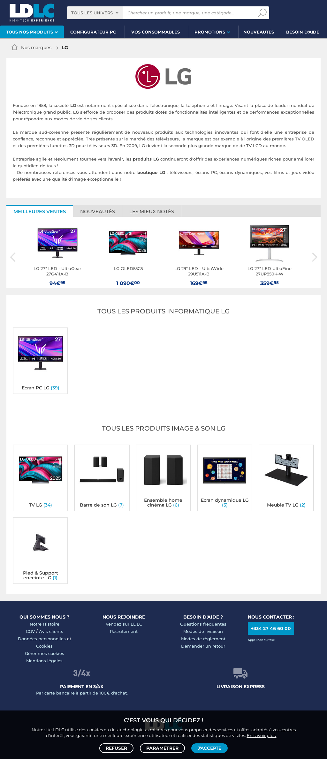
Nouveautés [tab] (97, 211)
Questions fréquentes (203, 624)
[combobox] (95, 12)
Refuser (116, 748)
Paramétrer (162, 748)
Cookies (44, 646)
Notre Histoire (44, 624)
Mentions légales (44, 660)
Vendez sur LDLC (124, 624)
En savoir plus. (262, 735)
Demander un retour (203, 646)
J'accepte (209, 748)
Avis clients (51, 631)
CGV (30, 631)
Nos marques (36, 47)
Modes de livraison (203, 631)
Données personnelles (42, 638)
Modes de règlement (203, 638)
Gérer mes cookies (44, 653)
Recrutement (124, 631)
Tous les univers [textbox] (92, 12)
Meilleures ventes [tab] (39, 211)
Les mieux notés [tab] (151, 211)
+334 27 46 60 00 (271, 628)
